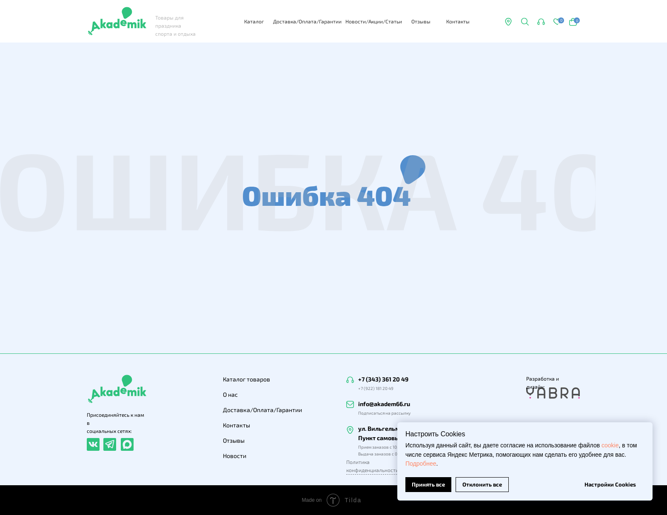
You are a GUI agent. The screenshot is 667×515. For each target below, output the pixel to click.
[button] (525, 21)
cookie (610, 445)
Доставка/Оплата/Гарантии (307, 21)
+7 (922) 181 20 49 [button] (375, 388)
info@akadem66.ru (384, 403)
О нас (230, 394)
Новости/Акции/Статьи (373, 21)
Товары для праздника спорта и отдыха (175, 25)
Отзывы (420, 21)
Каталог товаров (246, 379)
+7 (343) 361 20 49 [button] (383, 379)
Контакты (458, 21)
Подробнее (420, 463)
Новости (234, 455)
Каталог (254, 21)
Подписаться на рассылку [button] (384, 412)
